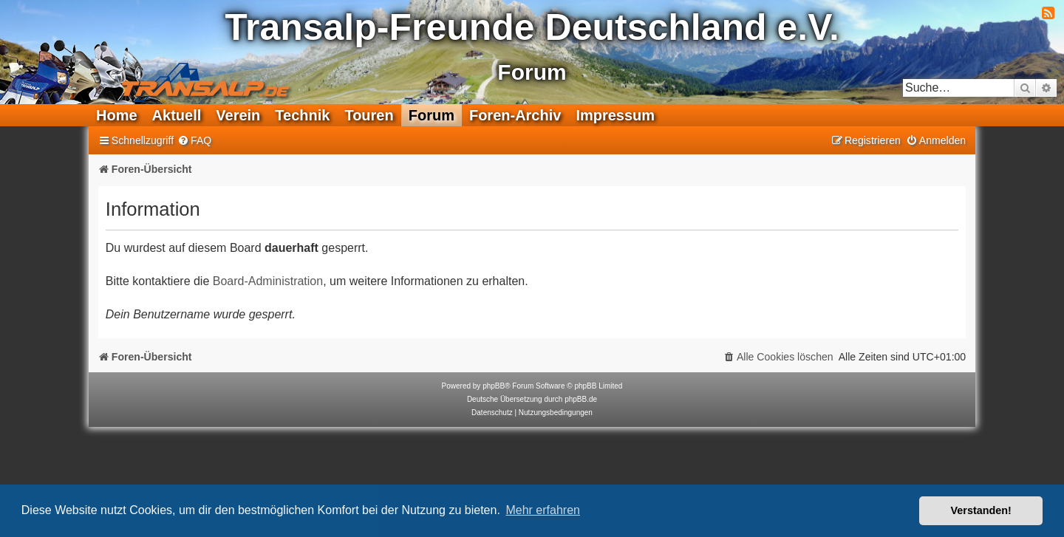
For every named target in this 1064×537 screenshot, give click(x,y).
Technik (302, 115)
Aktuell (177, 115)
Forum (431, 115)
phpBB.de (581, 399)
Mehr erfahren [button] (542, 510)
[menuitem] (194, 140)
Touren (368, 115)
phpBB (493, 386)
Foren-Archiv (515, 115)
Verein (238, 115)
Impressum (615, 115)
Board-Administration (268, 281)
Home (116, 115)
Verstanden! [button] (981, 510)
